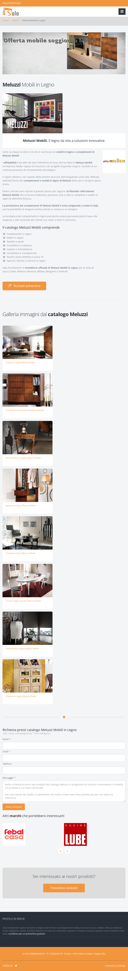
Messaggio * (9, 777)
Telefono (7, 763)
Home (5, 20)
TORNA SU (9, 965)
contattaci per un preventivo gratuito (26, 933)
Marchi (15, 20)
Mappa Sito (100, 953)
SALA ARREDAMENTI (35, 953)
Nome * (6, 739)
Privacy (67, 953)
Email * (6, 751)
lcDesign (121, 965)
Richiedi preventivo (24, 286)
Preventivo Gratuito (64, 888)
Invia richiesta (14, 806)
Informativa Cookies (83, 953)
